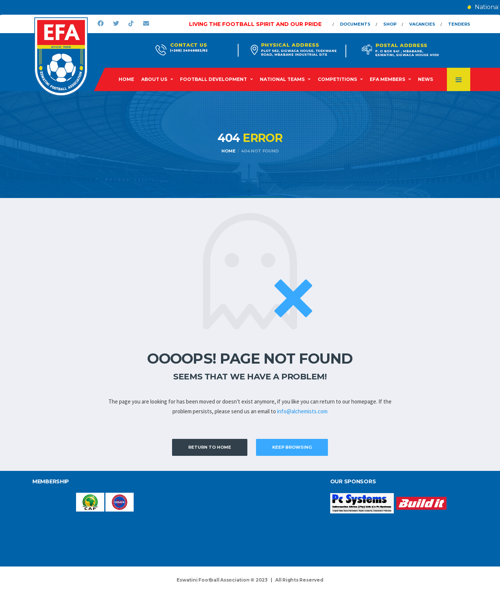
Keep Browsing (292, 447)
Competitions (337, 79)
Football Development (213, 79)
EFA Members (387, 79)
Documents (355, 24)
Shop (389, 24)
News (425, 79)
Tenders (459, 24)
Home (126, 79)
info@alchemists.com (302, 411)
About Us (154, 79)
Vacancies (422, 24)
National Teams (282, 79)
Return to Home (209, 447)
